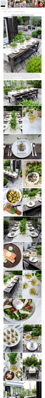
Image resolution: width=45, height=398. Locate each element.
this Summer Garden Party (17, 77)
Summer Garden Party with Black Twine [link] (19, 11)
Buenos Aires (10, 11)
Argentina (4, 11)
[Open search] (39, 9)
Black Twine (39, 73)
